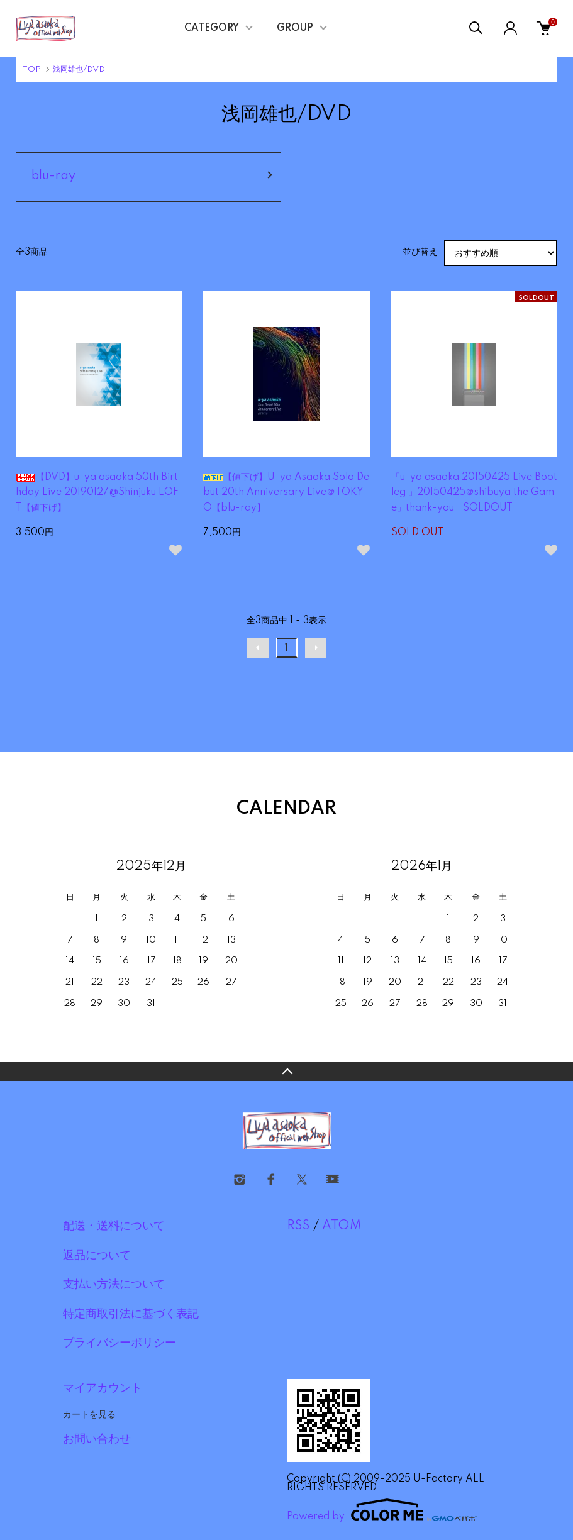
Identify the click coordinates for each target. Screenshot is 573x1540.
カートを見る (89, 1414)
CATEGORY (211, 28)
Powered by (382, 1509)
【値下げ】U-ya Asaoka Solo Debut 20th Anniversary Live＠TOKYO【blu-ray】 (286, 492)
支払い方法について (114, 1284)
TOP (31, 69)
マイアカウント (102, 1388)
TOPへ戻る (286, 1071)
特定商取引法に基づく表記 (131, 1314)
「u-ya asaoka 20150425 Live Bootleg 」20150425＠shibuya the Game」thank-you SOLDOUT (474, 492)
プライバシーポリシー (119, 1343)
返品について (97, 1255)
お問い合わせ (97, 1439)
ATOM (342, 1226)
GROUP (295, 28)
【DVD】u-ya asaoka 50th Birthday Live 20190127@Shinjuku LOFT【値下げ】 (97, 492)
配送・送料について (114, 1226)
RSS (298, 1226)
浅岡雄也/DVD (79, 69)
